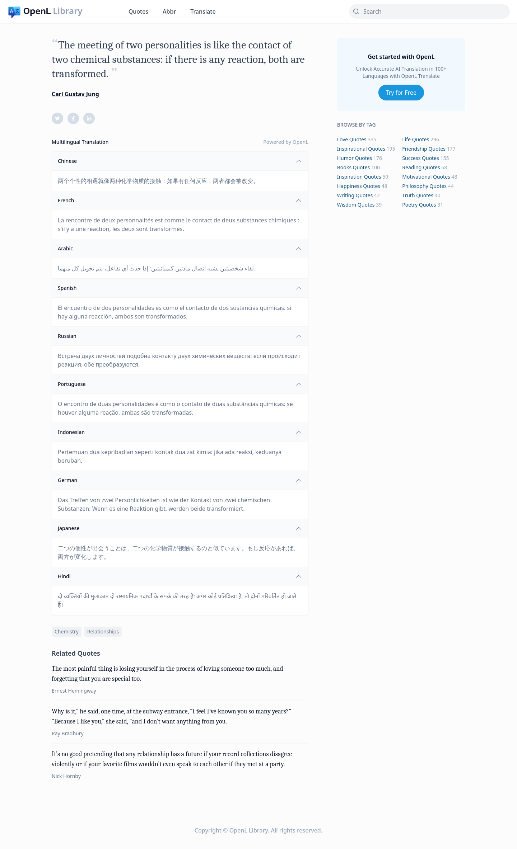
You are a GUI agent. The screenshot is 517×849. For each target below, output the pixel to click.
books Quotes (353, 167)
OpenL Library (248, 830)
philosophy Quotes (424, 186)
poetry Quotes (419, 204)
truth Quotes (417, 195)
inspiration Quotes (359, 176)
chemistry (67, 631)
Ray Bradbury (68, 733)
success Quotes (420, 158)
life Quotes (415, 139)
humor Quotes (354, 158)
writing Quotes (355, 195)
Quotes (138, 11)
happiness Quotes (358, 186)
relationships (103, 631)
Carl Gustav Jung (75, 94)
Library (67, 10)
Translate (202, 11)
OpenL (300, 141)
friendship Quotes (424, 148)
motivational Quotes (426, 176)
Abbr (169, 11)
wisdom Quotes (356, 204)
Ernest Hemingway (74, 690)
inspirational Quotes (361, 148)
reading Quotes (421, 167)
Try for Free (401, 92)
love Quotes (352, 139)
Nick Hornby (66, 776)
